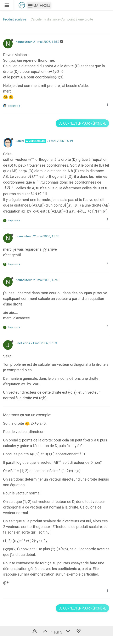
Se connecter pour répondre (82, 123)
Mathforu (39, 5)
